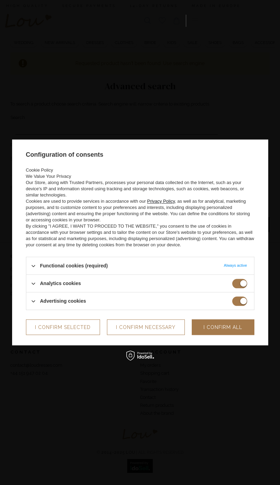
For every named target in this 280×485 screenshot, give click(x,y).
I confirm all (223, 327)
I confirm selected (63, 327)
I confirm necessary (145, 327)
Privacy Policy (161, 201)
